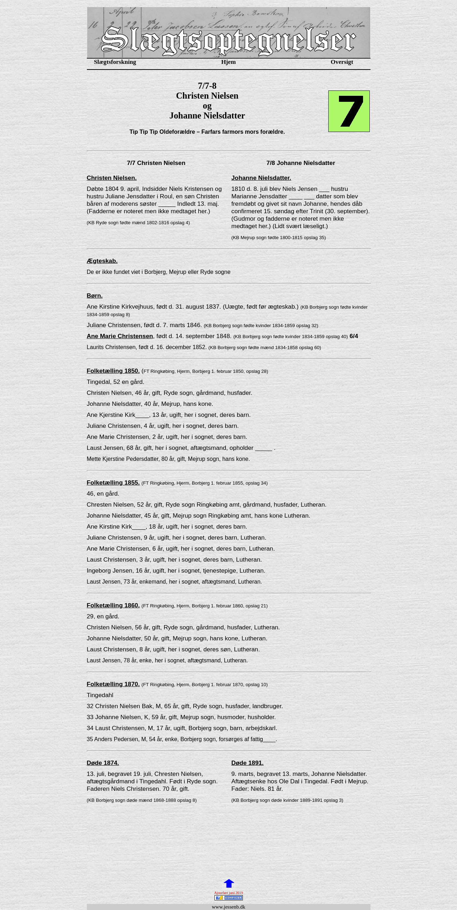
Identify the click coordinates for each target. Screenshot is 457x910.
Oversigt (342, 62)
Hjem (228, 62)
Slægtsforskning (115, 62)
